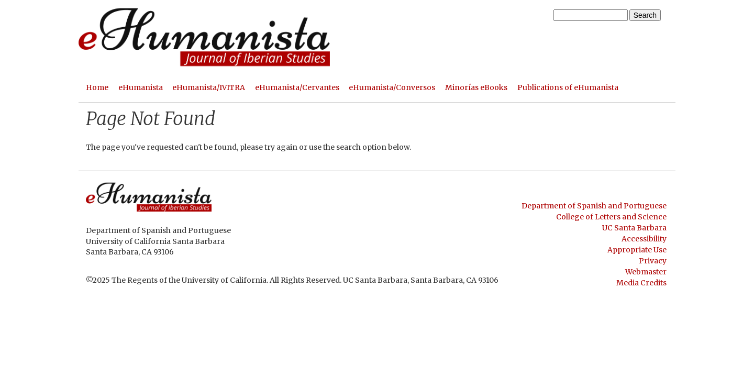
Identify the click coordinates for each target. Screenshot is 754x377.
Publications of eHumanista (567, 87)
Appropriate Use (637, 249)
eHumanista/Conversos (392, 87)
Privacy (653, 260)
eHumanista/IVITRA (208, 87)
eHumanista (140, 87)
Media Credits (641, 282)
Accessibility (644, 238)
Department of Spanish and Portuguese (594, 205)
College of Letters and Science (611, 216)
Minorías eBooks (476, 87)
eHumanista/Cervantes (297, 87)
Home (97, 87)
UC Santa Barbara (634, 227)
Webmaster (646, 271)
